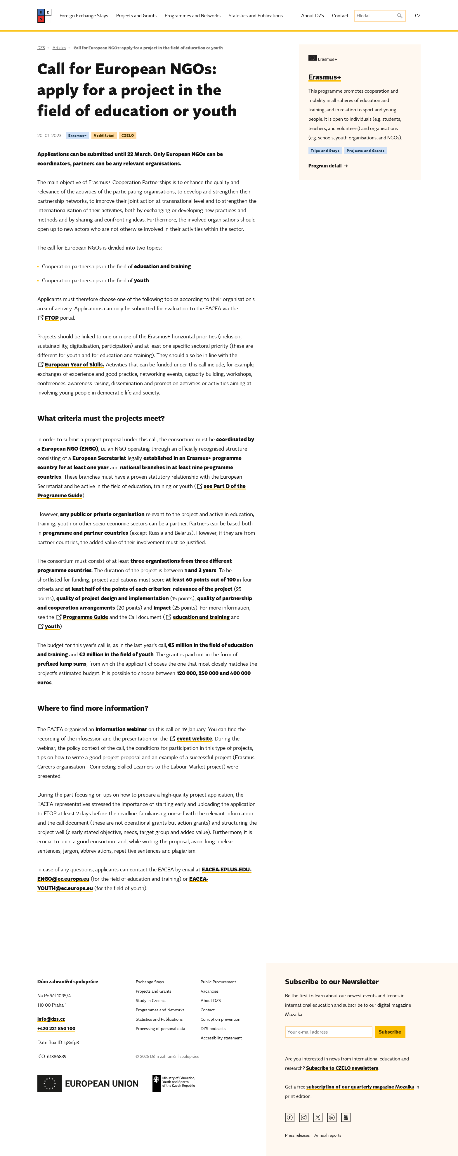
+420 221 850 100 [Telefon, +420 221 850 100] (56, 1028)
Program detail (324, 166)
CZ (418, 16)
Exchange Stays (150, 982)
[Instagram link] (303, 1117)
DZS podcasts (213, 1028)
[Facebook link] (289, 1117)
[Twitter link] (317, 1117)
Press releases (297, 1135)
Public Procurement (218, 982)
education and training (201, 617)
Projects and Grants (136, 16)
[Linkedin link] (331, 1117)
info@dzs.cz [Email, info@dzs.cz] (51, 1019)
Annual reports (327, 1135)
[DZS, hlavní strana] (44, 16)
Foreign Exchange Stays (84, 16)
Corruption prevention (220, 1019)
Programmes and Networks (193, 16)
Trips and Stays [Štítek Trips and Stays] (325, 150)
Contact (340, 16)
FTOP (52, 317)
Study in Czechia (151, 1000)
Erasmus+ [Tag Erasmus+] (77, 135)
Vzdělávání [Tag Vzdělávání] (104, 135)
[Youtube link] (346, 1117)
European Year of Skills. (74, 364)
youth (52, 626)
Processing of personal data (160, 1028)
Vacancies (209, 991)
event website (194, 738)
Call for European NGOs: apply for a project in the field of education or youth (148, 48)
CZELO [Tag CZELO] (128, 135)
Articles (59, 47)
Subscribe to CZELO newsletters (342, 1068)
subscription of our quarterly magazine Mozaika (360, 1087)
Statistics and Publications (256, 16)
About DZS (312, 16)
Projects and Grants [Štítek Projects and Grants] (366, 150)
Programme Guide (85, 617)
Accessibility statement (221, 1038)
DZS (41, 47)
